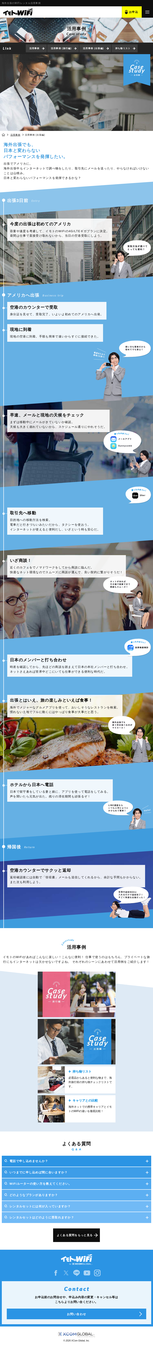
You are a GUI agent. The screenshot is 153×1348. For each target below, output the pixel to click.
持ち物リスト (123, 48)
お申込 (133, 12)
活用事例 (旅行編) (61, 48)
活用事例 (34, 48)
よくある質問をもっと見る (75, 1235)
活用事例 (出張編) (93, 48)
